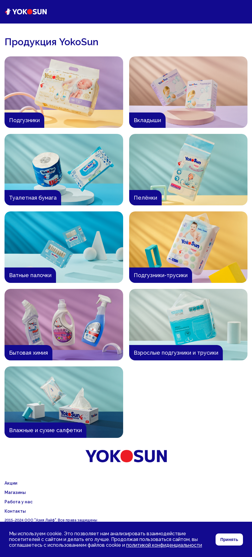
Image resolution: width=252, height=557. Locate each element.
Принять (229, 539)
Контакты (15, 511)
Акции (11, 483)
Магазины (15, 492)
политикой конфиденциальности (164, 545)
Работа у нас (19, 501)
